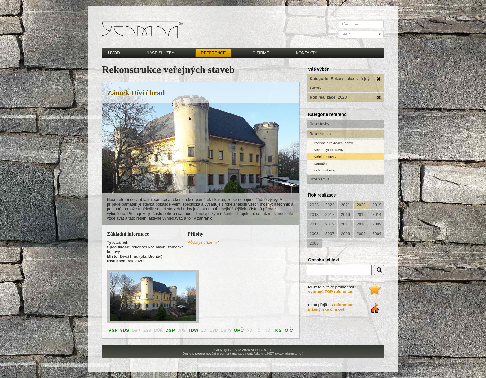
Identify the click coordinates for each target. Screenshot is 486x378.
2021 (345, 204)
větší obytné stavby (328, 150)
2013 (314, 224)
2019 (376, 204)
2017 (329, 214)
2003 (314, 243)
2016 (345, 214)
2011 (345, 224)
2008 (314, 233)
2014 (376, 214)
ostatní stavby (324, 170)
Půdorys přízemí (202, 242)
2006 (345, 233)
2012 (329, 224)
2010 (361, 224)
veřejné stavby (325, 156)
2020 (361, 204)
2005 (361, 233)
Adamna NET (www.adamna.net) (278, 353)
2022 (329, 204)
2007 (329, 233)
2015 (361, 214)
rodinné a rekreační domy (333, 143)
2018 (314, 214)
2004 (376, 233)
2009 (376, 224)
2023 (314, 204)
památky (320, 163)
